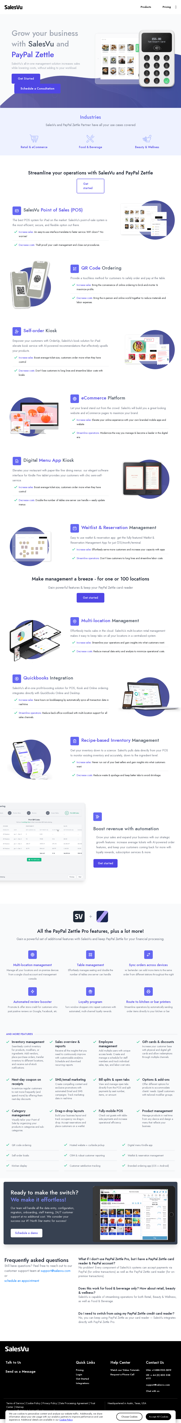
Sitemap (19, 1407)
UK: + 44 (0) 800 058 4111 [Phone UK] (158, 1376)
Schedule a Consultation (37, 88)
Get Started (26, 78)
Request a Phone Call (122, 1374)
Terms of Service (15, 1403)
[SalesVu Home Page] (13, 7)
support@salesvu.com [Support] (158, 1385)
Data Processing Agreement (73, 1403)
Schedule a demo (26, 1233)
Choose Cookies (129, 1416)
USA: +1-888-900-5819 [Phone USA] (158, 1370)
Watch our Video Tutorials (124, 1370)
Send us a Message (21, 1371)
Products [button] (146, 7)
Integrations (82, 1383)
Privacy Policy (50, 1403)
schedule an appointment (21, 1280)
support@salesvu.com (55, 1270)
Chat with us (152, 1391)
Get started (88, 186)
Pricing (167, 7)
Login (79, 1374)
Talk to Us (13, 1362)
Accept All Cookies (158, 1416)
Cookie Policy (33, 1403)
